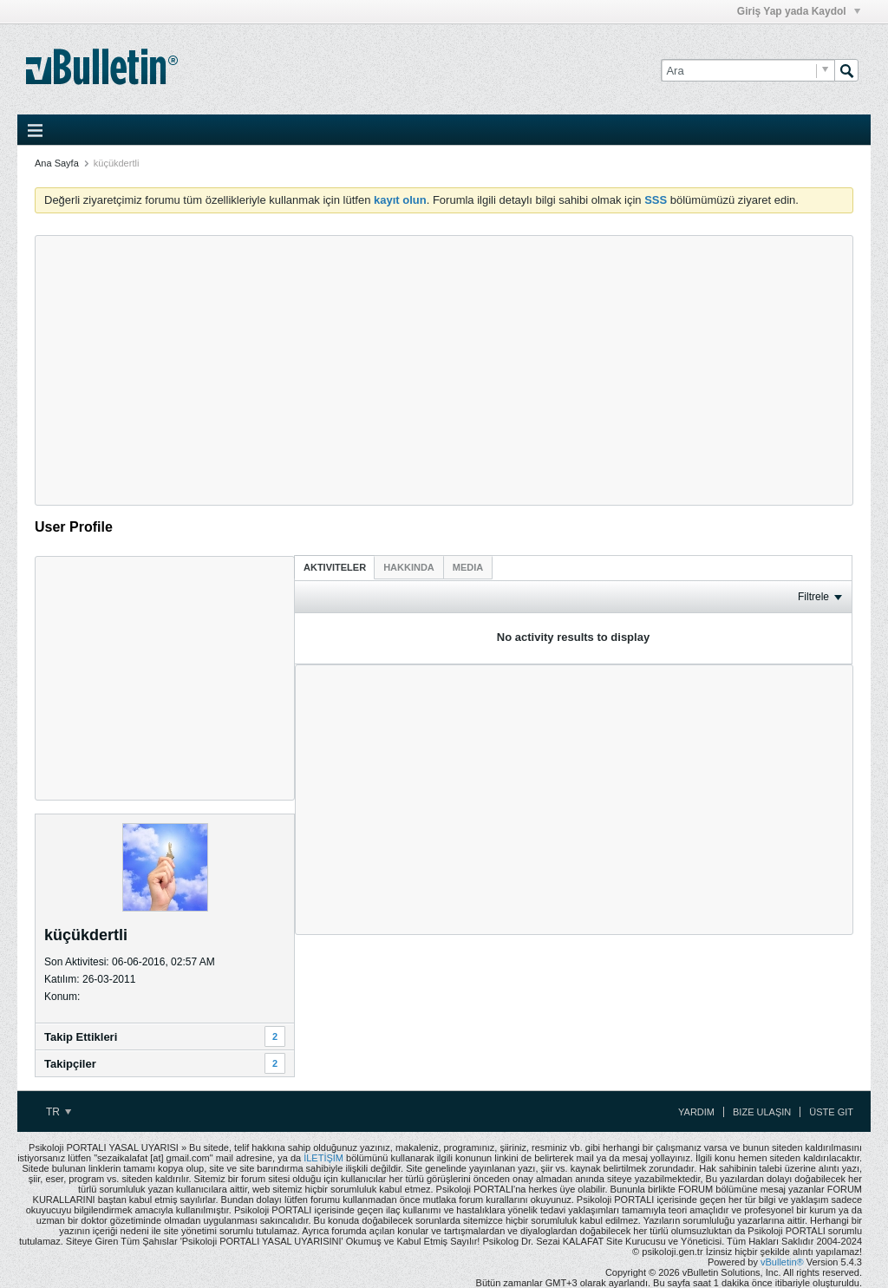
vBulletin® (782, 1262)
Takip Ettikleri (80, 1036)
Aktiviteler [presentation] (335, 567)
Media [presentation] (468, 567)
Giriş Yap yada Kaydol (798, 11)
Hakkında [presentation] (408, 567)
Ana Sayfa (57, 163)
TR (58, 1112)
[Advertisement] (444, 370)
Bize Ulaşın (762, 1112)
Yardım (696, 1112)
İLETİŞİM (323, 1158)
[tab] (334, 567)
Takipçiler (70, 1063)
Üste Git (831, 1112)
